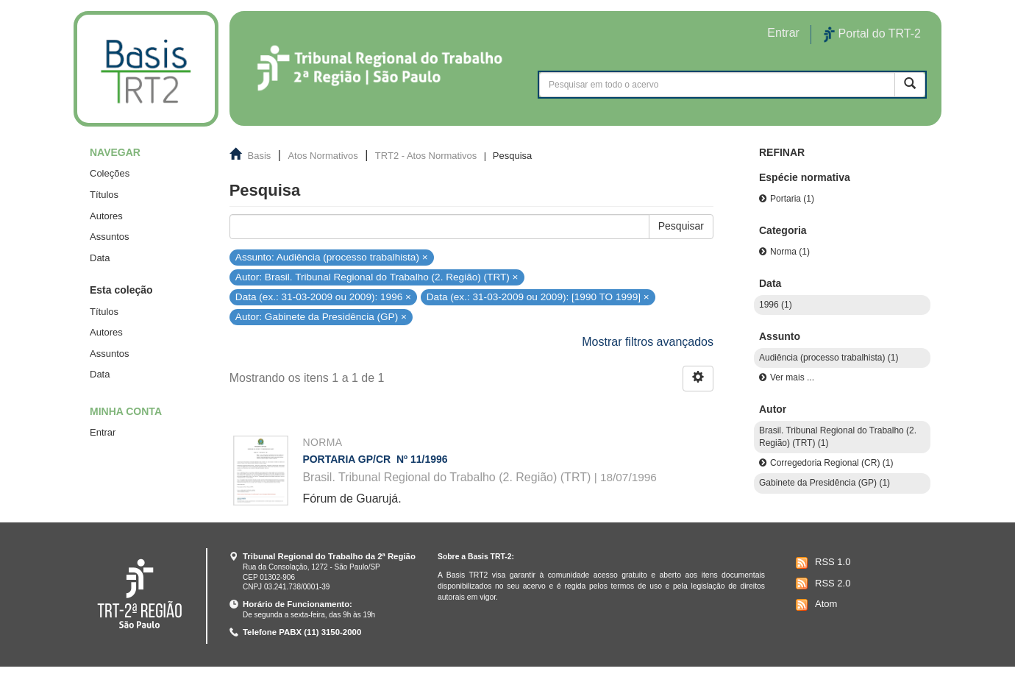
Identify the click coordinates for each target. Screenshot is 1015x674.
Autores (106, 215)
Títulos (104, 194)
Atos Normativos (322, 155)
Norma (322, 442)
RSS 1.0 (821, 563)
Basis (259, 155)
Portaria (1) (792, 199)
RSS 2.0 (821, 583)
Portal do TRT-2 (872, 34)
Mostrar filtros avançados (647, 342)
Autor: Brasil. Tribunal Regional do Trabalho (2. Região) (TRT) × (377, 277)
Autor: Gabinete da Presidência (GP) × (321, 316)
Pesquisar (681, 226)
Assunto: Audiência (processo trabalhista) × (331, 256)
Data (100, 257)
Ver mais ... (792, 377)
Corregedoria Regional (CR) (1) (831, 463)
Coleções (109, 173)
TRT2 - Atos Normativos (426, 155)
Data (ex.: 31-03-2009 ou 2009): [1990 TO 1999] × (538, 296)
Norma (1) (790, 251)
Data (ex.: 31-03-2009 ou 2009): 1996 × (323, 296)
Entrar (102, 432)
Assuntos (109, 236)
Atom (814, 604)
